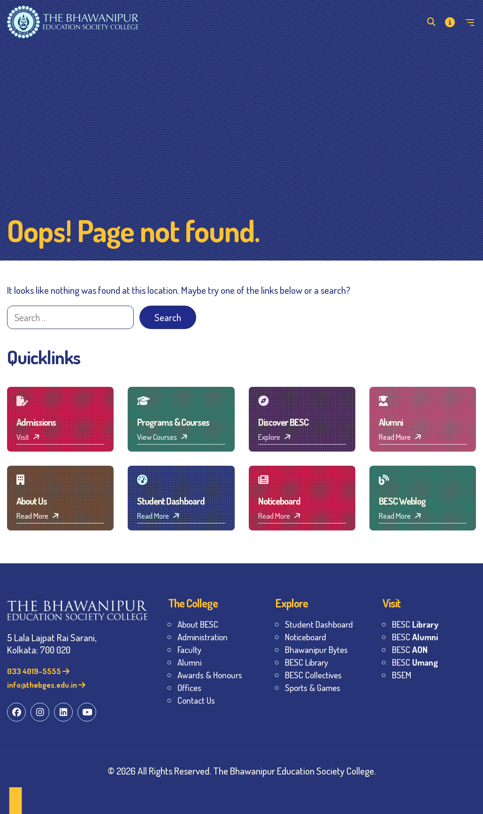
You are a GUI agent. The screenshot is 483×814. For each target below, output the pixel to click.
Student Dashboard (319, 624)
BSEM (401, 674)
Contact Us (196, 700)
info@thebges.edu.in (46, 685)
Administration (202, 636)
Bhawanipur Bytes (316, 649)
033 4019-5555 (38, 671)
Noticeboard (305, 636)
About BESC (197, 624)
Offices (189, 687)
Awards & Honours (209, 674)
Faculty (189, 649)
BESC (415, 624)
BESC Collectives (313, 674)
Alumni (189, 662)
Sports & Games (312, 687)
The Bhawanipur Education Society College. (294, 770)
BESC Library (306, 662)
